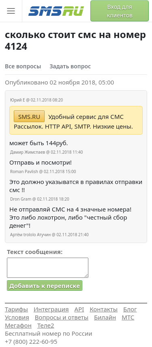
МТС (128, 317)
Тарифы (16, 309)
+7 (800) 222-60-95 (31, 341)
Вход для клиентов (120, 11)
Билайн (105, 317)
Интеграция (51, 309)
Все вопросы (23, 66)
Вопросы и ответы (61, 317)
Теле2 (45, 325)
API (79, 309)
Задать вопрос (70, 66)
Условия (17, 317)
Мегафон (18, 325)
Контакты (104, 309)
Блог (130, 309)
